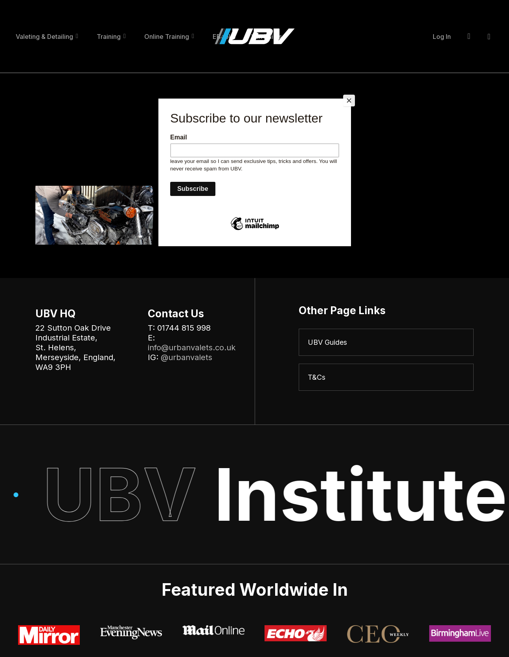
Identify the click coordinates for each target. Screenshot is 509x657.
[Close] (349, 100)
